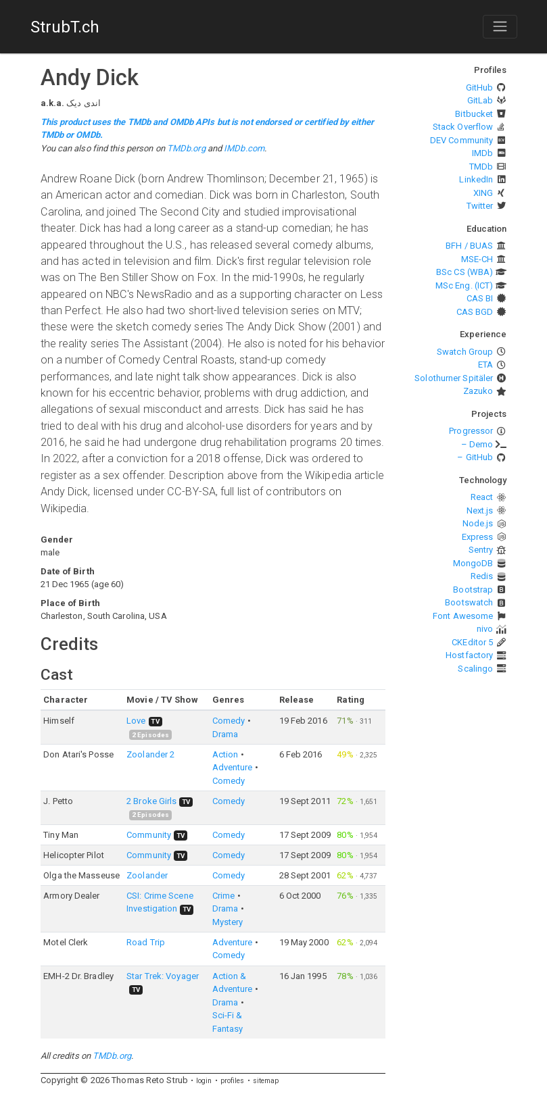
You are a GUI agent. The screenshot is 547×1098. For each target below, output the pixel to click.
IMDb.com (244, 148)
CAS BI (480, 298)
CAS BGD (475, 312)
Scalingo (475, 669)
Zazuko (478, 391)
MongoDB (473, 563)
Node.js (478, 523)
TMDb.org (186, 148)
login (204, 1080)
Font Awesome (463, 616)
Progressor (471, 431)
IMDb (482, 153)
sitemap (266, 1080)
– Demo (477, 444)
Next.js (480, 510)
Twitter (480, 206)
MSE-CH (477, 259)
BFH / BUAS (469, 246)
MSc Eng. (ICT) (464, 285)
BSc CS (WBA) (464, 272)
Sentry (481, 550)
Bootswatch (469, 602)
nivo (485, 629)
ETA (485, 364)
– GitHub (475, 457)
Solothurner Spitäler (453, 378)
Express (478, 537)
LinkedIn (476, 179)
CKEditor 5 (472, 642)
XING (483, 193)
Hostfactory (469, 655)
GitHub (480, 87)
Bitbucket (474, 114)
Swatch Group (465, 352)
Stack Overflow (463, 127)
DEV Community (461, 140)
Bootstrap (473, 589)
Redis (482, 576)
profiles (232, 1080)
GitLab (480, 100)
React (482, 497)
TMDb (481, 166)
